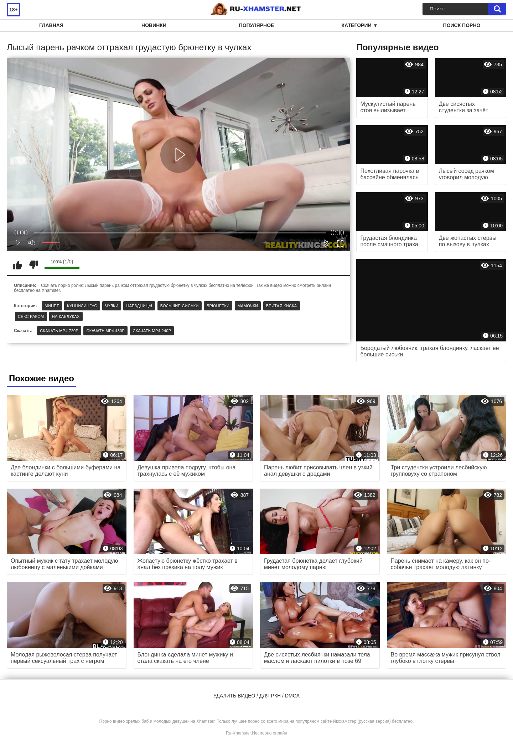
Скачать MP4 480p (105, 331)
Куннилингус (82, 306)
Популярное (256, 25)
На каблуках (66, 316)
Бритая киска (281, 306)
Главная (51, 25)
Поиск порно (462, 25)
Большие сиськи (179, 306)
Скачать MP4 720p (59, 331)
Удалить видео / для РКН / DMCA (256, 696)
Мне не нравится (33, 264)
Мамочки (248, 306)
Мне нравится (17, 264)
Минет (52, 306)
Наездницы (139, 306)
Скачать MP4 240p (152, 331)
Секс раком (31, 316)
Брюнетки (218, 306)
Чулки (111, 306)
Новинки (153, 25)
